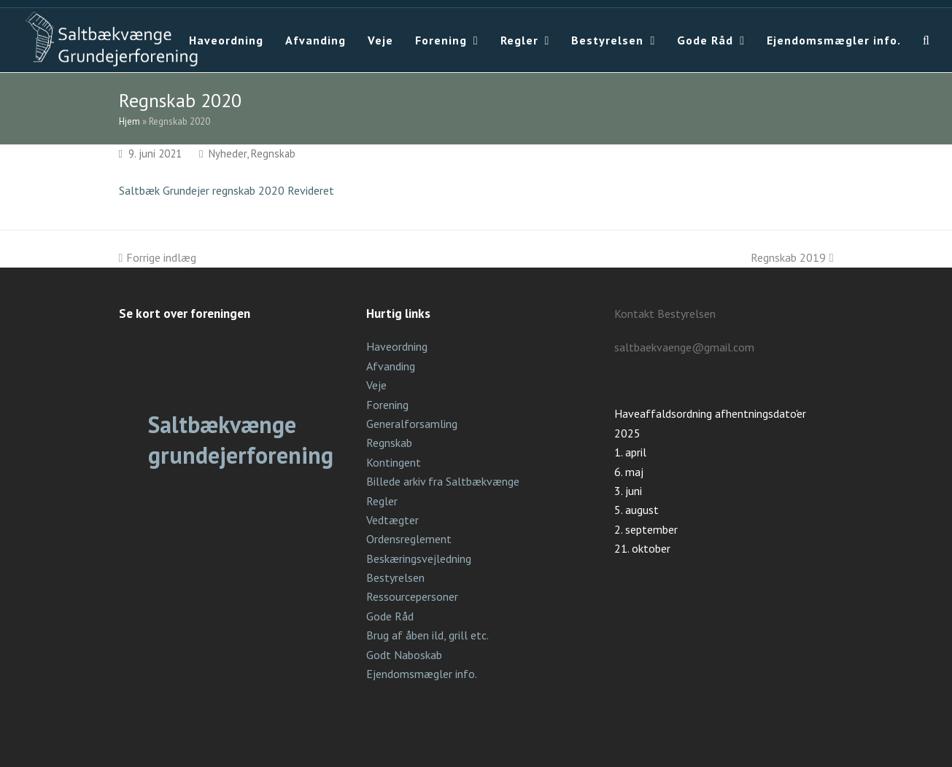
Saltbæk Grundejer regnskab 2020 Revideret (226, 190)
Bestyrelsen (395, 577)
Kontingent (393, 462)
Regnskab (273, 153)
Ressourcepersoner (412, 596)
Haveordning (396, 346)
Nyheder (228, 153)
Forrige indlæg (158, 257)
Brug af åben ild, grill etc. (427, 635)
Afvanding (390, 366)
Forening (387, 404)
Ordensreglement (409, 539)
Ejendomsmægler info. (421, 673)
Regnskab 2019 (792, 257)
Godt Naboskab (404, 654)
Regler (382, 501)
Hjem (129, 121)
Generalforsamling (411, 423)
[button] (926, 40)
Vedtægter (392, 520)
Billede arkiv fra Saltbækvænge (442, 481)
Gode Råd (390, 616)
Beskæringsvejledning (418, 558)
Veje (376, 385)
